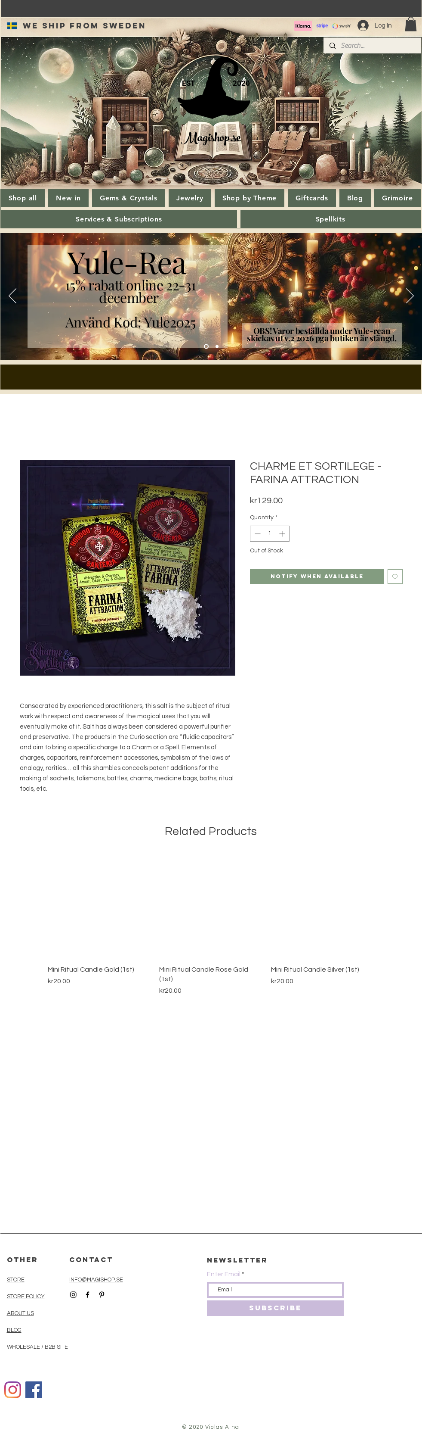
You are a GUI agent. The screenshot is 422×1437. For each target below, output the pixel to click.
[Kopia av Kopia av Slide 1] (206, 346)
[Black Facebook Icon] (87, 1294)
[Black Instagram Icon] (73, 1294)
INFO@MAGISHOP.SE (96, 1280)
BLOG (14, 1330)
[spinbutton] (269, 533)
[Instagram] (12, 1389)
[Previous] (12, 296)
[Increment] (282, 533)
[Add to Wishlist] (395, 576)
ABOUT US (20, 1313)
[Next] (410, 296)
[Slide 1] (217, 346)
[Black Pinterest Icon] (102, 1294)
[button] (411, 24)
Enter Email (223, 1274)
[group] (211, 925)
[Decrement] (256, 533)
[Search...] (372, 45)
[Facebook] (33, 1389)
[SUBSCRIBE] (275, 1308)
